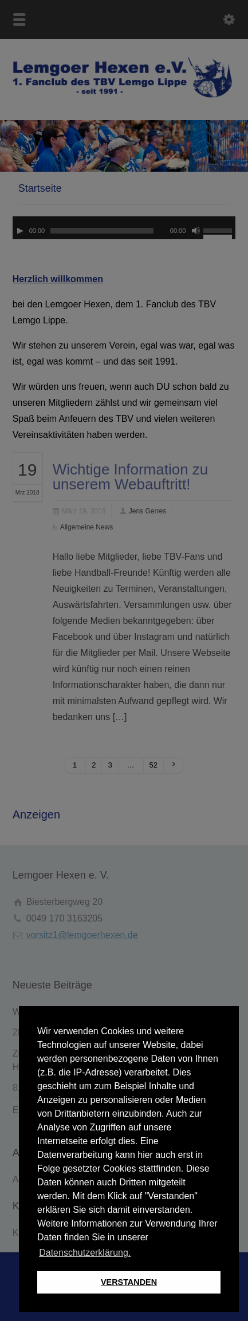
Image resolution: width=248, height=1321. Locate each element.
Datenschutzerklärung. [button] (85, 1252)
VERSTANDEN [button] (129, 1282)
